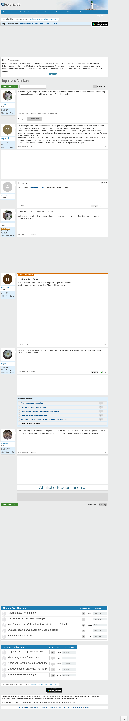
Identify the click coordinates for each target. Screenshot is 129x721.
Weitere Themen (21, 684)
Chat (57, 12)
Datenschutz (44, 707)
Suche (38, 12)
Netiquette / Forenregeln (75, 707)
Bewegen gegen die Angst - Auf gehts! (28, 668)
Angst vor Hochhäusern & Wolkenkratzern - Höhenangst (37, 663)
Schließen (53, 74)
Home (5, 12)
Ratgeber (48, 12)
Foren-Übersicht (7, 684)
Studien (80, 12)
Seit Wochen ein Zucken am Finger (26, 618)
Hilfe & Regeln (68, 12)
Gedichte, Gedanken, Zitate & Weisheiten (43, 684)
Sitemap (86, 707)
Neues (13, 12)
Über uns (28, 707)
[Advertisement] (62, 469)
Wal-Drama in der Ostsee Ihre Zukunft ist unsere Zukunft (38, 624)
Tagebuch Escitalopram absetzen (25, 651)
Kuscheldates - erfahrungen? (23, 612)
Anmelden (102, 12)
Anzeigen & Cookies (56, 707)
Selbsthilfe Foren (26, 12)
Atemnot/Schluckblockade (21, 635)
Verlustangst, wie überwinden (23, 657)
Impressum (35, 707)
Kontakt (21, 707)
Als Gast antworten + (9, 86)
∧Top (124, 718)
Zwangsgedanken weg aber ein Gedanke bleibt (33, 630)
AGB (64, 707)
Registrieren (101, 16)
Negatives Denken (15, 81)
